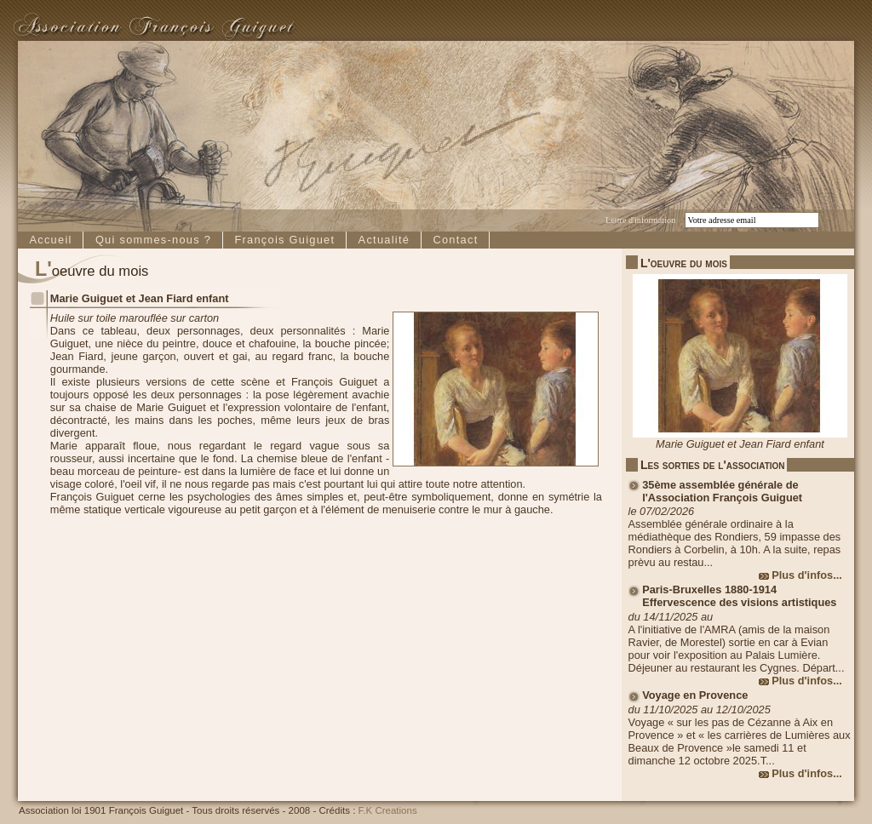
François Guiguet (284, 239)
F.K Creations (388, 810)
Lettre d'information (640, 220)
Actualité (384, 239)
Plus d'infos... (807, 575)
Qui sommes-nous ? (153, 239)
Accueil (50, 239)
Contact (455, 239)
